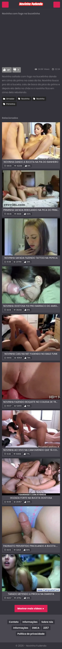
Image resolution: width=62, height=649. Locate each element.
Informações (29, 622)
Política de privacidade (31, 633)
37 (8, 70)
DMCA (35, 628)
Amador (10, 98)
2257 (46, 628)
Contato (14, 622)
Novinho (40, 98)
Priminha (10, 104)
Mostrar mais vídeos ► (31, 608)
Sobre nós (47, 622)
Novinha (25, 98)
